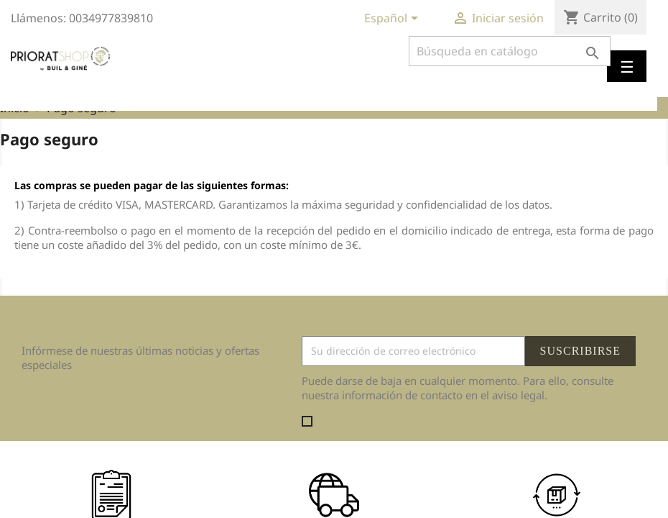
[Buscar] (510, 51)
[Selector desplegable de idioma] (393, 19)
